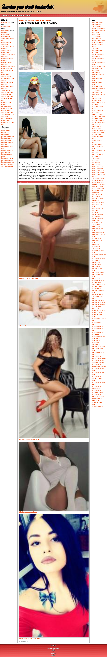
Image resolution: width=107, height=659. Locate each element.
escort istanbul (5, 36)
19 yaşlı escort (22, 182)
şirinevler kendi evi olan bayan (49, 182)
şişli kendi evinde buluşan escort (34, 182)
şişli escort (4, 32)
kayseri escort (5, 30)
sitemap (53, 655)
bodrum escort (5, 34)
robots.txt (53, 653)
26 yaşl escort (61, 182)
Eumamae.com (5, 22)
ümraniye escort (6, 26)
